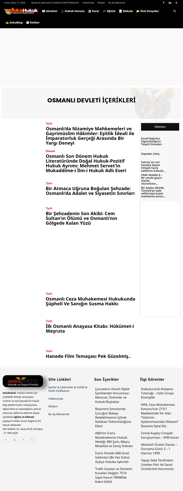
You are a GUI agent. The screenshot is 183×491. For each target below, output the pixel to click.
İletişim (101, 2)
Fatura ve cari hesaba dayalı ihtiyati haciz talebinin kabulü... (151, 165)
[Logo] (22, 11)
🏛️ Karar (94, 11)
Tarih (48, 123)
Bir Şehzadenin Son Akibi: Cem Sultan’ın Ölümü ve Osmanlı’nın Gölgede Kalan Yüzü (81, 218)
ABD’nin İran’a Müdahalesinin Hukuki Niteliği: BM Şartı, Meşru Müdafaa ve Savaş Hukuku (114, 439)
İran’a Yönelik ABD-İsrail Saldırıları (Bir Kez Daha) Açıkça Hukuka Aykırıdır (112, 456)
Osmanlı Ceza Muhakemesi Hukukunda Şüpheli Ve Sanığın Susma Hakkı (90, 300)
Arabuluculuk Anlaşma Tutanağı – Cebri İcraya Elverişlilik (157, 392)
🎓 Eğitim (109, 11)
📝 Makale (126, 11)
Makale (50, 151)
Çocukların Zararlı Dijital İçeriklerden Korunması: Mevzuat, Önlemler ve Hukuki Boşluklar (112, 394)
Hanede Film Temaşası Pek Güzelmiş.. (88, 356)
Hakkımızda (88, 2)
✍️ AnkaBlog (14, 22)
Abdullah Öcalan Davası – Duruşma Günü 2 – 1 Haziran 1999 (159, 448)
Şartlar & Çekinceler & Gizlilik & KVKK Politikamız (55, 2)
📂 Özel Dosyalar (147, 11)
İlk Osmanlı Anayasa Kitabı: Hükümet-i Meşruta (90, 328)
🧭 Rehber (33, 22)
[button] (174, 11)
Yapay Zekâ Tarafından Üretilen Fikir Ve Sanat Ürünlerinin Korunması (157, 464)
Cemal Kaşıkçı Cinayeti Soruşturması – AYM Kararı (160, 435)
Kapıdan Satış (149, 153)
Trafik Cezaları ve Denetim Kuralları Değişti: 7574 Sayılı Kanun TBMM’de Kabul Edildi (113, 474)
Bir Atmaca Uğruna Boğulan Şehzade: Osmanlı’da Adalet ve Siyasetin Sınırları (90, 190)
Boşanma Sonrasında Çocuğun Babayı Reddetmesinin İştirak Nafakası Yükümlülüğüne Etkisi (113, 417)
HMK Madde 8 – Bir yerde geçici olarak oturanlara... (152, 178)
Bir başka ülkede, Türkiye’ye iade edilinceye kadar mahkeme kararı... (152, 190)
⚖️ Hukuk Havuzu (73, 11)
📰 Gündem (49, 11)
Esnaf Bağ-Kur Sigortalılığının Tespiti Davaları (150, 141)
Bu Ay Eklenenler (117, 2)
